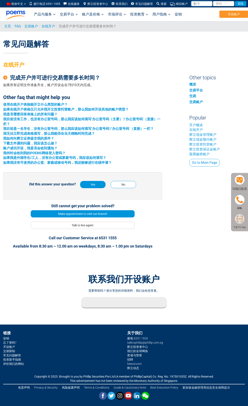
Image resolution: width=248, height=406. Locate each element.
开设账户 (234, 14)
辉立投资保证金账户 (204, 149)
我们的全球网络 (137, 351)
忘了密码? (9, 342)
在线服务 (72, 4)
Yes (93, 184)
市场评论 (117, 14)
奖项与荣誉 (134, 355)
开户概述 (196, 125)
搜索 (161, 4)
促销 (178, 14)
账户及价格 (93, 14)
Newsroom (134, 363)
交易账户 (31, 26)
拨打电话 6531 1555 (44, 4)
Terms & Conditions (96, 387)
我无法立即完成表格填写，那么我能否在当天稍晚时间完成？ (49, 134)
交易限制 (9, 351)
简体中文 (16, 4)
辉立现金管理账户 (202, 135)
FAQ (18, 26)
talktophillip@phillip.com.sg (145, 342)
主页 (7, 26)
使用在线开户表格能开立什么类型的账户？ (35, 104)
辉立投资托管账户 (202, 144)
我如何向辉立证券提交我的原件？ (28, 138)
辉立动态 (133, 368)
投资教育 (139, 14)
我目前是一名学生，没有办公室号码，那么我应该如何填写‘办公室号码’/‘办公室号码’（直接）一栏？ (78, 129)
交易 (192, 96)
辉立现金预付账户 (202, 139)
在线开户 (48, 26)
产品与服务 (45, 14)
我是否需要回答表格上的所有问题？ (30, 114)
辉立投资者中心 (95, 4)
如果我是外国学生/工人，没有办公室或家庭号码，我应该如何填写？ (54, 158)
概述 (192, 84)
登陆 (241, 3)
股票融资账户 (199, 154)
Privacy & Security (46, 387)
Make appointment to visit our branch (82, 214)
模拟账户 (179, 4)
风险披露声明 (71, 387)
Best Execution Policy (164, 387)
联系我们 (119, 4)
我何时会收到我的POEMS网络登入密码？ (34, 153)
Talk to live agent (82, 225)
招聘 (130, 359)
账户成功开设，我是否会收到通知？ (30, 148)
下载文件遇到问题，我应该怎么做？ (30, 143)
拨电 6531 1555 (137, 338)
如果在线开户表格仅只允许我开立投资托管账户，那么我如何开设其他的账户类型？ (66, 109)
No (123, 184)
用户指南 (161, 14)
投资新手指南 (12, 359)
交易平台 (69, 14)
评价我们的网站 (13, 363)
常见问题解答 (142, 4)
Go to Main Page (204, 163)
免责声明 (24, 387)
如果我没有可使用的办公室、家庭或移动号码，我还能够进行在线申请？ (57, 163)
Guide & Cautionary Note (130, 387)
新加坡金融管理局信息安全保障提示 (206, 387)
